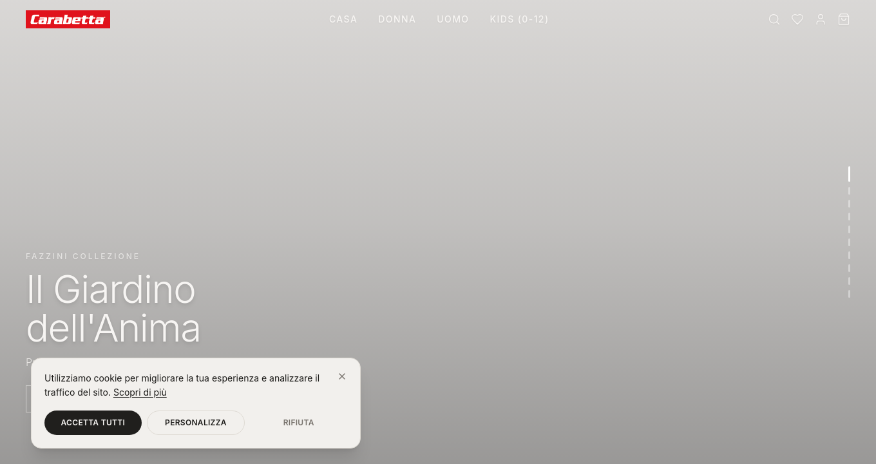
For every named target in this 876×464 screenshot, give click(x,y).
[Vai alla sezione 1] (849, 174)
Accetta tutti (93, 422)
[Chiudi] (342, 376)
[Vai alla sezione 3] (849, 204)
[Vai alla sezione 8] (849, 268)
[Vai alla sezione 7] (849, 255)
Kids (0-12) (519, 19)
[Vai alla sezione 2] (849, 191)
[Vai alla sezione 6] (849, 242)
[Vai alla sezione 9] (849, 281)
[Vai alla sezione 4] (849, 216)
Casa (343, 19)
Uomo (453, 19)
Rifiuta (298, 422)
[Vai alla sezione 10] (849, 294)
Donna (397, 19)
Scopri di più (140, 392)
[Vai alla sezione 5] (849, 229)
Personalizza (196, 422)
